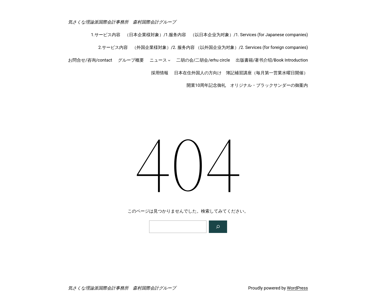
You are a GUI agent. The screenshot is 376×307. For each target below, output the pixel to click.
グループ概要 (131, 60)
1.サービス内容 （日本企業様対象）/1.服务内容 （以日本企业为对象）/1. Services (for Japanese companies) (199, 34)
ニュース (158, 60)
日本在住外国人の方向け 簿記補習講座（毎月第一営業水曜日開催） (241, 72)
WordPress (297, 287)
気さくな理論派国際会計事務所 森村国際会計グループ (122, 21)
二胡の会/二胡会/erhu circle (203, 60)
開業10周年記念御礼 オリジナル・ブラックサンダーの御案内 (247, 85)
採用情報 (159, 72)
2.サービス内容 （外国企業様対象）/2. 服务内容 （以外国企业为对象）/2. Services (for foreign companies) (203, 47)
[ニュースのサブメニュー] (169, 60)
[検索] (218, 226)
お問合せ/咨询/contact (90, 60)
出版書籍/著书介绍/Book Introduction (272, 60)
